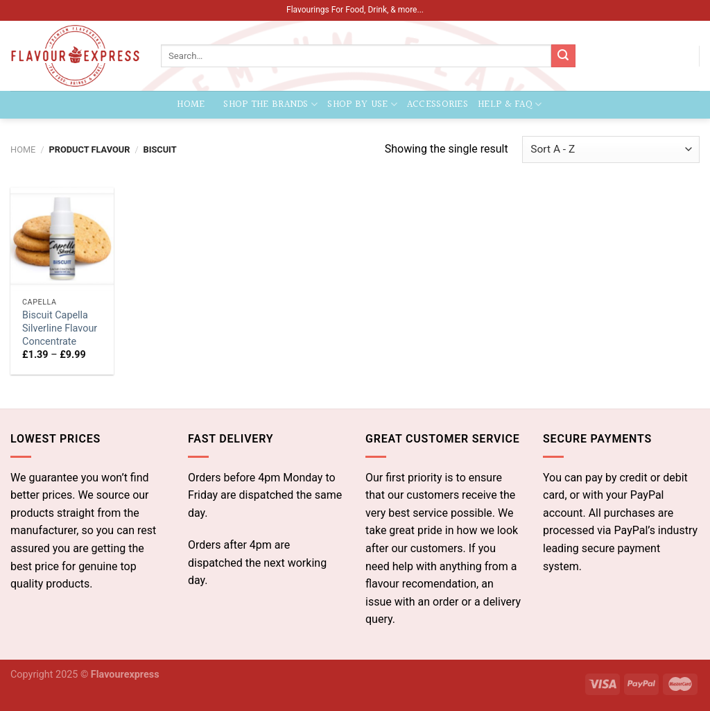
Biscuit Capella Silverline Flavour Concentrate (59, 328)
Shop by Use (362, 104)
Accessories (437, 104)
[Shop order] (611, 149)
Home (191, 104)
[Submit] (563, 56)
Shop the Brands (270, 104)
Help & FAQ (510, 104)
